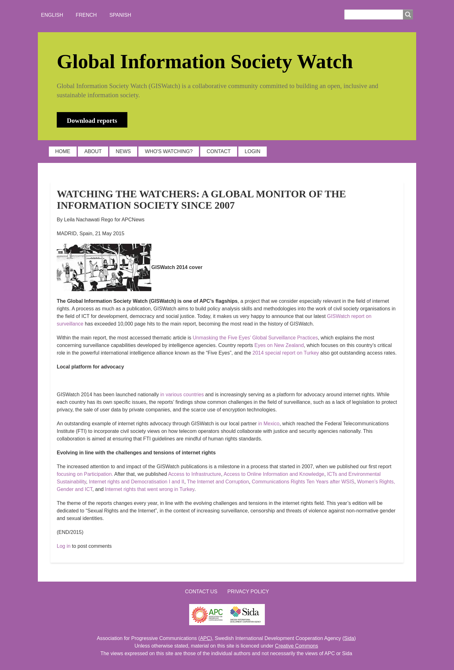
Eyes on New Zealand (279, 345)
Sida (349, 638)
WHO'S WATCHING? (169, 151)
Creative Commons (296, 646)
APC (205, 638)
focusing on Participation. (85, 474)
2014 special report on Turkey (286, 353)
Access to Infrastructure (194, 474)
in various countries (182, 394)
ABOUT (93, 151)
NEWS (123, 151)
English (52, 15)
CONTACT (218, 151)
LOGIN (252, 151)
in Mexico (269, 423)
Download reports (92, 120)
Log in (64, 546)
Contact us (201, 591)
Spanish (120, 15)
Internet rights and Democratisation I (129, 481)
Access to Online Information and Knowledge (274, 474)
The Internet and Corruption (218, 481)
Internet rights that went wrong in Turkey (149, 489)
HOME (62, 151)
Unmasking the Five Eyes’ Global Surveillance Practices (255, 337)
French (86, 15)
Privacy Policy (248, 591)
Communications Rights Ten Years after (303, 481)
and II (178, 481)
